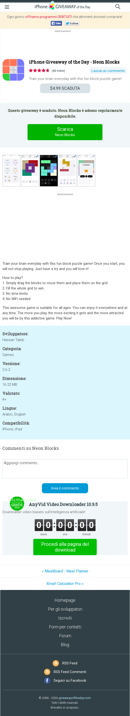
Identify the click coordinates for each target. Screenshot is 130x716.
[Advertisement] (65, 45)
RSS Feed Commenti (70, 672)
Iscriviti (65, 617)
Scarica (65, 132)
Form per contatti (65, 626)
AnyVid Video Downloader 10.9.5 (63, 504)
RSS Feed (69, 663)
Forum (65, 635)
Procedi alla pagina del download (65, 547)
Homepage (65, 600)
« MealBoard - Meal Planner (65, 571)
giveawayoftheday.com (75, 698)
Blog (65, 644)
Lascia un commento (108, 71)
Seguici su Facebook (70, 680)
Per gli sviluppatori (65, 609)
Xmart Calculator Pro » (65, 583)
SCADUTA (65, 88)
